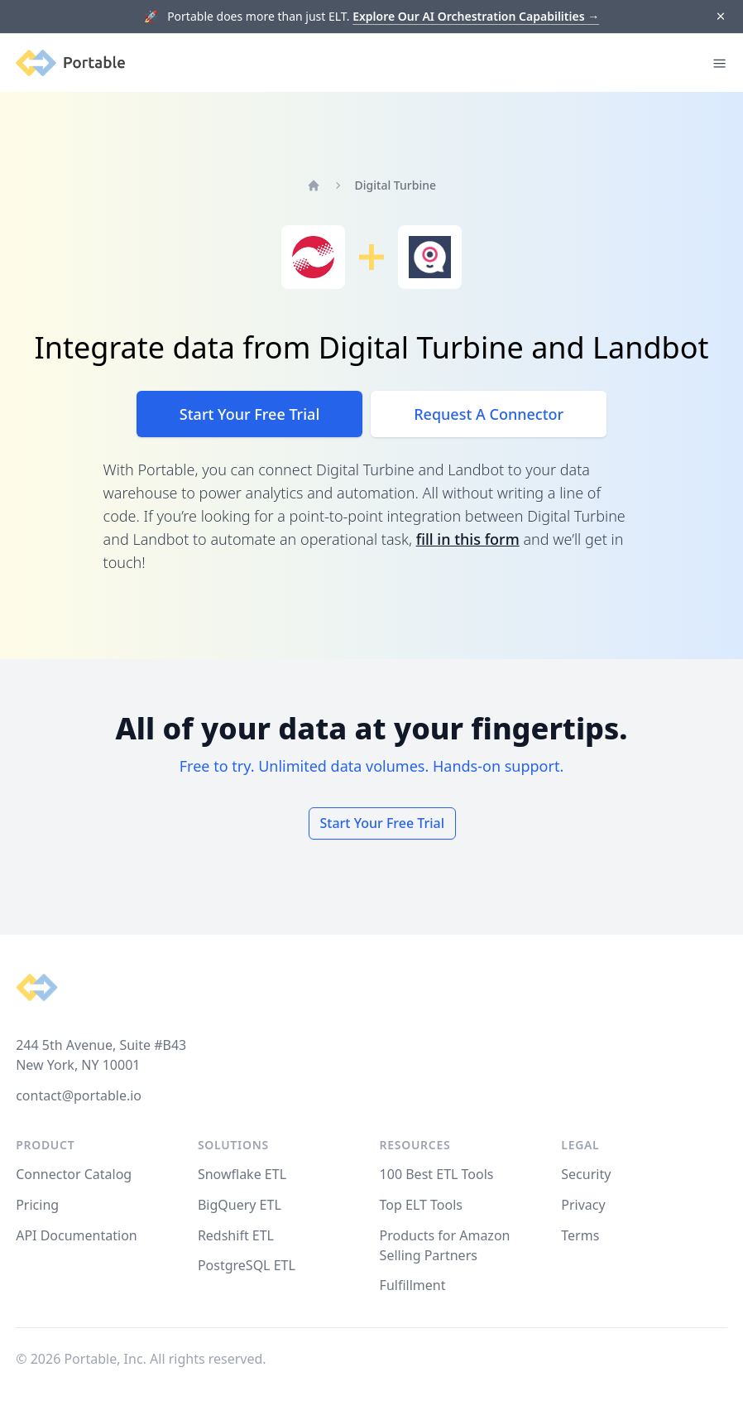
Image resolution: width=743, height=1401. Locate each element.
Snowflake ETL (242, 1174)
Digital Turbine (395, 185)
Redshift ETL (236, 1235)
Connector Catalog (74, 1174)
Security (586, 1174)
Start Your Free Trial (249, 414)
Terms (580, 1235)
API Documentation (76, 1235)
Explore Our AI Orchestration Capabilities (475, 16)
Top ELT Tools (421, 1205)
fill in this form (468, 539)
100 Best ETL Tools (437, 1174)
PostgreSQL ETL (246, 1265)
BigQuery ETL (239, 1205)
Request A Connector (488, 414)
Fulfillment (413, 1285)
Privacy (583, 1205)
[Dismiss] (720, 17)
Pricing (37, 1205)
